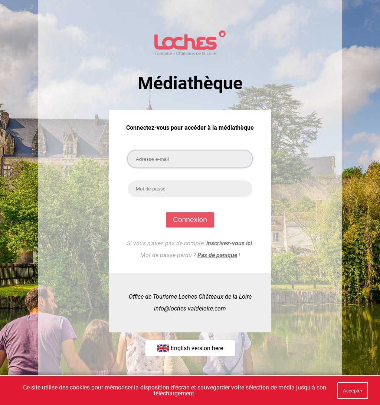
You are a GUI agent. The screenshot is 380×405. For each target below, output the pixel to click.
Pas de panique (217, 255)
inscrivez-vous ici (229, 243)
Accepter (353, 391)
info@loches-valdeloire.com (190, 308)
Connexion (190, 219)
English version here (190, 348)
